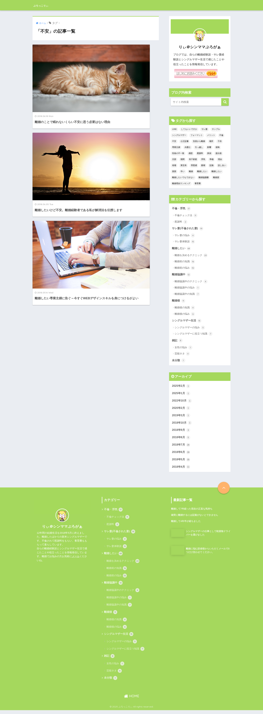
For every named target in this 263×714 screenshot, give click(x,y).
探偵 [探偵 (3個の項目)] (209, 153)
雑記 (177, 341)
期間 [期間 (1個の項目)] (182, 159)
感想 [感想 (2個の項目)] (191, 153)
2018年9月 (181, 432)
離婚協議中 (182, 275)
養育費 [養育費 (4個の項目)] (198, 183)
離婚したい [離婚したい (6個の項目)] (217, 171)
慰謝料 (181, 222)
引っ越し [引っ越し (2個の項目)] (199, 147)
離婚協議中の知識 (187, 295)
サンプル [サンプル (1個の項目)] (216, 129)
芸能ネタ (182, 355)
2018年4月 (181, 470)
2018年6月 (181, 455)
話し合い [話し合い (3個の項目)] (222, 165)
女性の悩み (183, 348)
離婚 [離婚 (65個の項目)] (191, 171)
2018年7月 (181, 447)
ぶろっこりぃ (46, 5)
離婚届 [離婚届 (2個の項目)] (216, 177)
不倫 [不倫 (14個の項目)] (221, 135)
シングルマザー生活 (187, 321)
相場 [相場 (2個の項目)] (174, 165)
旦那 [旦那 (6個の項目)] (174, 159)
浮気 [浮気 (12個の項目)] (203, 159)
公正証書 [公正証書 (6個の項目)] (184, 141)
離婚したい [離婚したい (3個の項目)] (202, 171)
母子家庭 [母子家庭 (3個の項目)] (193, 159)
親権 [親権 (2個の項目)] (203, 165)
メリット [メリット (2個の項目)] (211, 135)
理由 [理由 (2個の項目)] (220, 159)
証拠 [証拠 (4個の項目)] (211, 165)
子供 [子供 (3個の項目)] (220, 141)
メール (76, 559)
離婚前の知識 (185, 262)
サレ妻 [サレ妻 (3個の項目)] (204, 129)
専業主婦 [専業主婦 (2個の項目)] (176, 147)
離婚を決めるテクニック (191, 256)
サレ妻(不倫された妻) (188, 229)
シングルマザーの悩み (190, 328)
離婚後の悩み (185, 315)
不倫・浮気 (182, 209)
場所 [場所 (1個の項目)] (211, 141)
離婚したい (182, 249)
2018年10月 (182, 425)
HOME (131, 700)
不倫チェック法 (186, 216)
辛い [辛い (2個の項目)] (182, 171)
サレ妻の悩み (185, 236)
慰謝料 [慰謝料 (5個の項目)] (200, 153)
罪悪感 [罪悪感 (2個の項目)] (194, 165)
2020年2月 (181, 410)
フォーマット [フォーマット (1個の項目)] (197, 135)
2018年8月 (181, 440)
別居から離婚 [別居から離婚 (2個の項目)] (199, 141)
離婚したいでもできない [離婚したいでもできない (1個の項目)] (183, 177)
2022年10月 (182, 402)
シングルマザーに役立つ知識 (194, 335)
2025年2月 (181, 387)
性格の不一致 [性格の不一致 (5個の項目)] (178, 153)
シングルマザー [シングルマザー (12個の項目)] (179, 135)
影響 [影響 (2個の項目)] (209, 147)
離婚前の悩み (185, 268)
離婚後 (179, 301)
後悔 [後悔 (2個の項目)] (218, 147)
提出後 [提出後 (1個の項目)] (219, 153)
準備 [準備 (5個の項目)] (211, 159)
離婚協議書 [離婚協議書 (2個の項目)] (204, 177)
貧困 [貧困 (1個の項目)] (174, 171)
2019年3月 (181, 417)
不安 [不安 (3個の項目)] (174, 141)
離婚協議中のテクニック (191, 282)
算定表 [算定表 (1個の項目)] (183, 165)
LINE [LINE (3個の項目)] (174, 129)
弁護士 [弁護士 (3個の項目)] (188, 147)
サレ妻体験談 (185, 242)
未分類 (179, 361)
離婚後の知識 (185, 308)
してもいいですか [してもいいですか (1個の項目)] (189, 129)
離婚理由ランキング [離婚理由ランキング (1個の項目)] (181, 183)
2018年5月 (181, 462)
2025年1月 (181, 395)
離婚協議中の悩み (187, 288)
